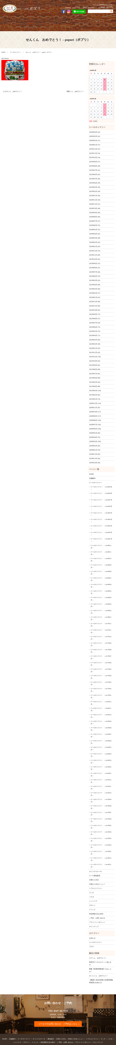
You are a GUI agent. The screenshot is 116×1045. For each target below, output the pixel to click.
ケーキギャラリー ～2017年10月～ (101, 630)
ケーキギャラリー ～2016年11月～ (101, 701)
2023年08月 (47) (94, 260)
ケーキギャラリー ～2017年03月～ (101, 675)
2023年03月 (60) (94, 281)
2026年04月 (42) (94, 124)
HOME (5, 20)
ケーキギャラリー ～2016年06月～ (101, 734)
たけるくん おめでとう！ (12, 83)
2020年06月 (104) (95, 421)
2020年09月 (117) (95, 408)
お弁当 (61, 20)
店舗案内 (13, 20)
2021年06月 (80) (94, 370)
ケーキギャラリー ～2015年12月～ (101, 773)
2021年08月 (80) (94, 361)
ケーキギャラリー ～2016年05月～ (101, 741)
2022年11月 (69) (94, 298)
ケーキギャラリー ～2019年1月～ (101, 532)
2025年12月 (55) (94, 141)
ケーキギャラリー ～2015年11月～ (101, 780)
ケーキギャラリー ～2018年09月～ (101, 558)
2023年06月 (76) (94, 268)
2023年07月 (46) (94, 264)
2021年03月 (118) (95, 383)
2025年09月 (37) (94, 154)
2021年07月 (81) (94, 366)
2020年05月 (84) (94, 425)
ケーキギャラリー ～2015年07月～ (101, 806)
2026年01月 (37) (94, 137)
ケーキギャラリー (25, 20)
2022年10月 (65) (94, 302)
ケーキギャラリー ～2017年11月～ (101, 623)
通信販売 (53, 20)
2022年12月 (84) (94, 294)
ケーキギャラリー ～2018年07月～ (101, 571)
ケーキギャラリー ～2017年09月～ (101, 636)
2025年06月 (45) (94, 166)
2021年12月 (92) (94, 345)
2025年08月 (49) (94, 158)
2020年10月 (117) (95, 404)
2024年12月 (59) (94, 192)
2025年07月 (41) (94, 162)
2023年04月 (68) (94, 277)
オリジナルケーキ (40, 20)
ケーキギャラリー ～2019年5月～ (101, 506)
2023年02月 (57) (94, 285)
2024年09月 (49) (94, 205)
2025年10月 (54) (94, 150)
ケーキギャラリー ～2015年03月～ (101, 832)
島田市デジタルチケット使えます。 (100, 956)
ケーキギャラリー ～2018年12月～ (101, 539)
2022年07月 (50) (94, 315)
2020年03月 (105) (95, 434)
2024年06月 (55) (94, 217)
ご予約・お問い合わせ (105, 20)
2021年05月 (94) (94, 374)
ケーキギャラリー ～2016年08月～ (101, 721)
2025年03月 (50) (94, 179)
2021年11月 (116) (95, 349)
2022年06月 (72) (94, 319)
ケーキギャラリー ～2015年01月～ (101, 845)
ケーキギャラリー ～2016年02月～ (101, 760)
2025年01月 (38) (94, 188)
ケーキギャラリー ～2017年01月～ (101, 688)
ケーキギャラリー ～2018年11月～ (101, 545)
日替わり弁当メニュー (97, 876)
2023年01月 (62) (94, 289)
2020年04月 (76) (94, 429)
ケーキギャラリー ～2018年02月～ (101, 604)
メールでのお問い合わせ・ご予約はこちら (58, 1016)
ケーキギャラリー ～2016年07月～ (101, 728)
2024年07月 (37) (94, 213)
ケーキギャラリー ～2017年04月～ (101, 669)
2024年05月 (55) (94, 222)
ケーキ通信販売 (94, 868)
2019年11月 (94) (94, 450)
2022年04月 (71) (94, 328)
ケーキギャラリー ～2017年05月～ (101, 662)
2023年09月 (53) (94, 255)
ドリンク (92, 902)
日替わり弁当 (94, 872)
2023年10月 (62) (94, 251)
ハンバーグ (93, 893)
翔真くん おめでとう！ (75, 83)
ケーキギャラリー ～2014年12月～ (101, 851)
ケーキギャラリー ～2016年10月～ (101, 708)
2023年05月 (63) (94, 272)
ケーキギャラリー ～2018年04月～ (101, 591)
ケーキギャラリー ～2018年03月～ (101, 597)
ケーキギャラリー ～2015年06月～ (101, 812)
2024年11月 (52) (94, 196)
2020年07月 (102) (95, 417)
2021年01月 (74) (94, 391)
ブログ (91, 939)
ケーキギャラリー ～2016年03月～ (101, 754)
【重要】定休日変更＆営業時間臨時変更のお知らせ (101, 973)
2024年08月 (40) (94, 209)
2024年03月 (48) (94, 230)
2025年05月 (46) (94, 171)
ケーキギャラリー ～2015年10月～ (101, 786)
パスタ (91, 889)
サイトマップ (94, 919)
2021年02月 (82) (94, 387)
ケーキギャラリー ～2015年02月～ (101, 838)
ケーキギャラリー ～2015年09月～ (101, 793)
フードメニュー (87, 20)
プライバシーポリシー (97, 914)
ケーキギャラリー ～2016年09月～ (101, 714)
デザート (92, 897)
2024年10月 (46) (94, 200)
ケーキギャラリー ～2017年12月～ (101, 617)
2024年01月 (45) (94, 239)
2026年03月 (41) (94, 128)
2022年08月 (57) (94, 311)
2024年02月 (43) (94, 234)
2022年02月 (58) (94, 336)
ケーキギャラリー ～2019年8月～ (101, 487)
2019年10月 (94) (94, 455)
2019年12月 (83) (94, 446)
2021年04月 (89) (94, 378)
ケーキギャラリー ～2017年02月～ (101, 682)
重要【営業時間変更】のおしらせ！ (100, 962)
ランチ (91, 885)
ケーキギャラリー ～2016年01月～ (101, 767)
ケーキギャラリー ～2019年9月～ (101, 480)
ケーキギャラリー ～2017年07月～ (101, 649)
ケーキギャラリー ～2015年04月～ (101, 825)
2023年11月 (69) (94, 247)
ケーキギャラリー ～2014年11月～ (101, 858)
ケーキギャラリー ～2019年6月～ (101, 500)
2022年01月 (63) (94, 340)
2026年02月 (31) (94, 133)
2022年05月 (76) (94, 323)
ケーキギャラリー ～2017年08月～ (101, 643)
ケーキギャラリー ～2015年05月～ (101, 819)
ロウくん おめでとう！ (98, 950)
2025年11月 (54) (94, 145)
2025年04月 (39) (94, 175)
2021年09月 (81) (94, 357)
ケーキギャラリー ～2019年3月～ (101, 519)
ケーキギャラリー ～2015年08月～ (101, 799)
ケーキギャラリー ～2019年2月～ (101, 526)
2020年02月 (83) (94, 438)
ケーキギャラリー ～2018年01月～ (101, 610)
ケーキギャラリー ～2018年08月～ (101, 565)
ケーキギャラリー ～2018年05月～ (101, 584)
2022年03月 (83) (94, 332)
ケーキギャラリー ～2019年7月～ (101, 493)
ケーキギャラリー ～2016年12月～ (101, 695)
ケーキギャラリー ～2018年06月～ (101, 578)
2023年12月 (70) (94, 243)
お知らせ (92, 930)
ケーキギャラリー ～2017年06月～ (101, 656)
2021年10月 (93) (94, 353)
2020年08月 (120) (95, 412)
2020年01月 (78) (94, 442)
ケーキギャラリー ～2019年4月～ (101, 513)
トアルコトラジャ (73, 20)
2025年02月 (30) (94, 183)
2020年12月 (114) (95, 395)
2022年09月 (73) (94, 306)
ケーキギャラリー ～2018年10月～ (101, 552)
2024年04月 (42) (94, 226)
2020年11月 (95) (94, 400)
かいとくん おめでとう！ (98, 968)
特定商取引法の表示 (96, 906)
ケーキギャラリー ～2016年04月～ (101, 747)
